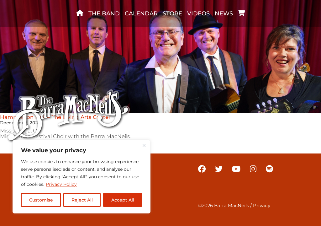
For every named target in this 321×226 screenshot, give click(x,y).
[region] (81, 176)
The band (104, 13)
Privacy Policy (61, 184)
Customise (41, 200)
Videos (198, 13)
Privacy (261, 205)
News (224, 13)
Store (172, 13)
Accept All (122, 200)
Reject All (82, 200)
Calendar (141, 13)
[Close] (144, 145)
